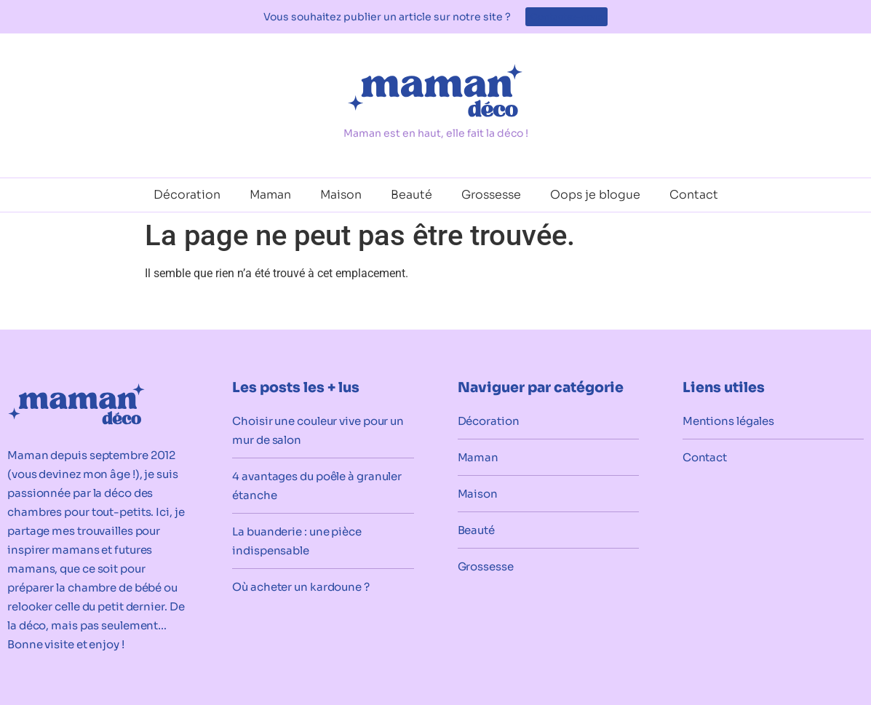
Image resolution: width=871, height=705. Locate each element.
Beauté (411, 194)
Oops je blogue (595, 194)
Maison (341, 194)
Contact (693, 194)
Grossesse (491, 194)
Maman (270, 194)
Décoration (187, 194)
